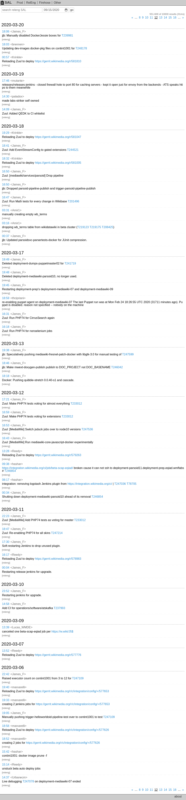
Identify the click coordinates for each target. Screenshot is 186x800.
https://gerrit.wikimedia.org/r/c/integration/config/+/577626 (72, 729)
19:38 (5, 350)
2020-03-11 (12, 509)
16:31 (5, 313)
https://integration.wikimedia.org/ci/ (89, 483)
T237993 (59, 608)
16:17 (5, 554)
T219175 (95, 227)
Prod (20, 2)
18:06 (5, 31)
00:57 (5, 57)
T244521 (72, 149)
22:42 (5, 674)
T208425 (107, 227)
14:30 (5, 96)
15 (170, 17)
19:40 (5, 687)
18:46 (5, 363)
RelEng (31, 2)
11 (151, 17)
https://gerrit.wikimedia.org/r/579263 (58, 455)
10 (146, 17)
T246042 (117, 367)
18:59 (5, 298)
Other (57, 2)
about (178, 796)
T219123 (83, 227)
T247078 (28, 781)
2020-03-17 (12, 252)
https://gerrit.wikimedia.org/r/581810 (58, 61)
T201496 (73, 201)
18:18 (5, 375)
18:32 (5, 158)
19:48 (5, 272)
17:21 (5, 399)
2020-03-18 (12, 126)
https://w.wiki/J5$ (62, 631)
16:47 (5, 197)
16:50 (5, 171)
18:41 (5, 145)
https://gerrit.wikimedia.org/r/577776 (58, 654)
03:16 (5, 223)
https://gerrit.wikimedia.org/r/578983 (58, 558)
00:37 (5, 236)
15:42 (5, 751)
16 (174, 17)
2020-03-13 (12, 343)
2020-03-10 (12, 584)
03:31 (5, 210)
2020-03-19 (12, 74)
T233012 (76, 403)
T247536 (87, 429)
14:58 (5, 603)
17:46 (5, 80)
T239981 (67, 35)
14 (165, 17)
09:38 (5, 464)
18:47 (5, 528)
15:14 (5, 764)
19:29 (5, 132)
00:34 (5, 492)
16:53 (5, 425)
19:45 (5, 285)
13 (160, 17)
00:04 (5, 567)
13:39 (5, 627)
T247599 (128, 354)
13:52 (5, 650)
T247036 (120, 483)
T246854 (10, 470)
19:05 (5, 713)
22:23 (5, 516)
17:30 (5, 541)
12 (156, 17)
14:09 (5, 109)
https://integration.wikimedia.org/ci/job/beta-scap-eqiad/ (37, 468)
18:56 (5, 725)
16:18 (5, 326)
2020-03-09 (12, 620)
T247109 (78, 678)
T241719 (70, 263)
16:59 (5, 412)
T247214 (56, 532)
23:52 (5, 591)
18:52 (5, 738)
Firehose (44, 2)
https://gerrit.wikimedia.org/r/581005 (58, 162)
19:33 (5, 700)
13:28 (5, 451)
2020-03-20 (12, 24)
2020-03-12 (12, 392)
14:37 (5, 777)
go (71, 9)
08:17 (5, 479)
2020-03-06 (12, 667)
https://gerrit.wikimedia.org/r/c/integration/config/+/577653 (72, 691)
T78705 (131, 483)
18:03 (5, 44)
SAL (6, 2)
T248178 (81, 48)
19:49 (5, 259)
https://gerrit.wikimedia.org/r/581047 (58, 136)
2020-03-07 (12, 644)
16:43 (5, 438)
